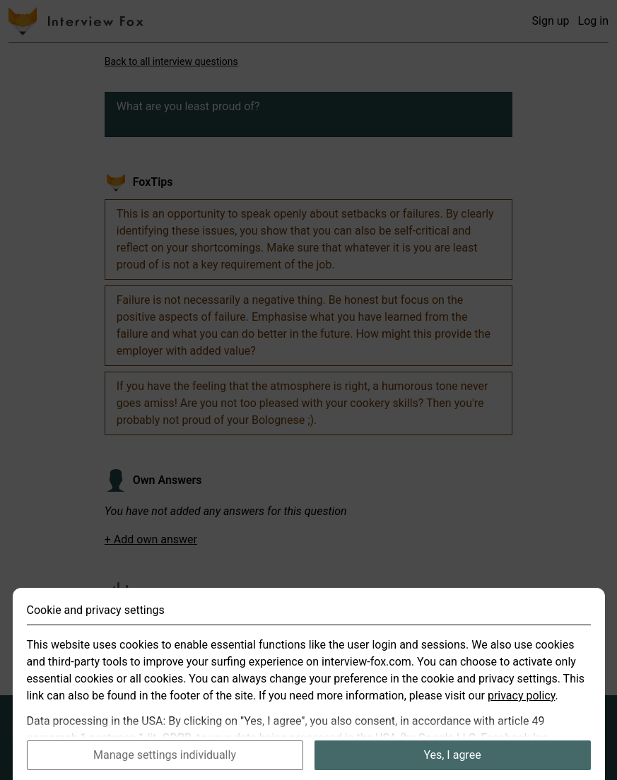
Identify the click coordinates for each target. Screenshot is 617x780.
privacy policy (522, 710)
